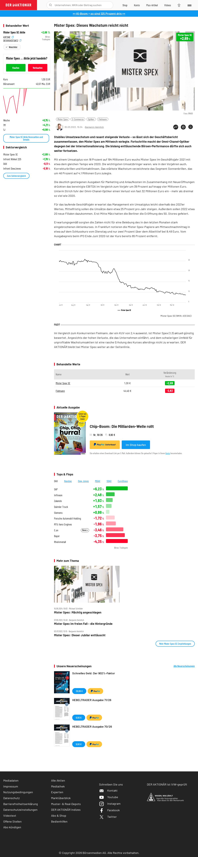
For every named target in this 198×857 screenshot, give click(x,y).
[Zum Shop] (125, 5)
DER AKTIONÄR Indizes (66, 809)
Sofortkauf (105, 444)
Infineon (58, 495)
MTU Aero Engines (63, 524)
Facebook (109, 810)
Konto (167, 453)
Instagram (110, 803)
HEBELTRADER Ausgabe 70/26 (92, 726)
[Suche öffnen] (51, 5)
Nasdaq (68, 481)
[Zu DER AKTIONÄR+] (152, 5)
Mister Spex (62, 119)
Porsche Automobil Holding (67, 518)
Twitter (108, 816)
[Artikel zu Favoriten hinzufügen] (190, 127)
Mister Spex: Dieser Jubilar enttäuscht (79, 635)
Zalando (58, 501)
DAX (56, 481)
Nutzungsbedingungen (18, 792)
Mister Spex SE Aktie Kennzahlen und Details (26, 138)
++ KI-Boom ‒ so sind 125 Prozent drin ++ (99, 13)
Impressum (10, 786)
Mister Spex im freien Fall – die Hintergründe (83, 623)
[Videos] (167, 5)
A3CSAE (8, 36)
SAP (56, 489)
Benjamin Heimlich (94, 127)
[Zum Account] (137, 5)
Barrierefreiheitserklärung (20, 804)
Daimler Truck (61, 507)
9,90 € (79, 717)
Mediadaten (11, 780)
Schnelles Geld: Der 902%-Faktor (93, 673)
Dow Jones (83, 481)
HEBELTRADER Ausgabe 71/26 (91, 700)
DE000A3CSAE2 (12, 40)
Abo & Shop (58, 815)
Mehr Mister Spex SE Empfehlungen (175, 643)
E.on (56, 530)
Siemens (58, 512)
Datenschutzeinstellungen (20, 809)
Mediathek (58, 786)
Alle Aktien (58, 780)
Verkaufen (37, 67)
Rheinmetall (60, 542)
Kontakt (108, 790)
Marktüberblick (61, 798)
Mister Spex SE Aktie (14, 32)
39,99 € (79, 691)
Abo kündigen (12, 827)
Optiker (91, 119)
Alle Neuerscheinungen (184, 665)
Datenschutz (11, 798)
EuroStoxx (123, 481)
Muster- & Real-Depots (66, 804)
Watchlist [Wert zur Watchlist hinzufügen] (13, 47)
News (85, 530)
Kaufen (15, 67)
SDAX (109, 481)
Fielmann (103, 119)
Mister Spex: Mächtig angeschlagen (77, 612)
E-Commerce (78, 119)
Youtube (108, 797)
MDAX (97, 481)
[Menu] (189, 5)
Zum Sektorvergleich (16, 175)
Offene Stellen (12, 821)
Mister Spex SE (175, 315)
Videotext (9, 815)
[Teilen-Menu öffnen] (175, 127)
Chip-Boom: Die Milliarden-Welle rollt (122, 426)
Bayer (57, 536)
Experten (57, 792)
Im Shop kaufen (136, 445)
